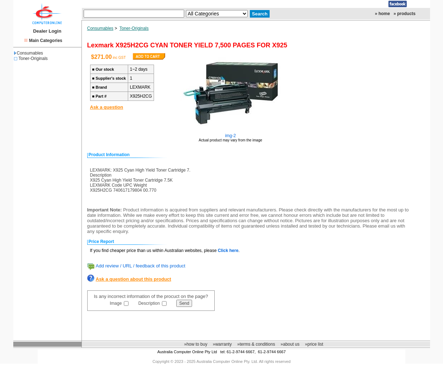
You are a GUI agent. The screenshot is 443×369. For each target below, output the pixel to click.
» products (404, 13)
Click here (228, 250)
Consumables (28, 53)
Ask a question (106, 107)
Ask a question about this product (133, 279)
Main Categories (45, 40)
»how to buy (195, 344)
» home (382, 13)
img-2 (230, 135)
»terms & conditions (256, 344)
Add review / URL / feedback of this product (141, 265)
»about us (290, 344)
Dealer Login (47, 31)
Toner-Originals (33, 58)
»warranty (222, 344)
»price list (314, 344)
